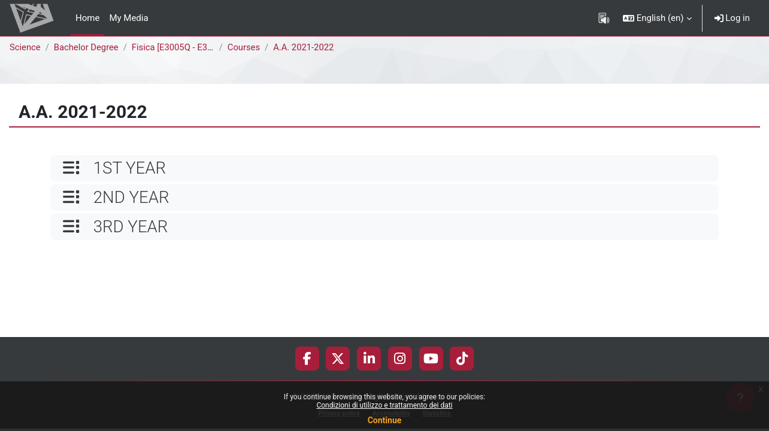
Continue (385, 420)
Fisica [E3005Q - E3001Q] (184, 47)
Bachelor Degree (87, 47)
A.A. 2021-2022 (306, 47)
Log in (732, 18)
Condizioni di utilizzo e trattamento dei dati (384, 405)
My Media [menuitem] (128, 18)
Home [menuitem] (87, 18)
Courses (245, 47)
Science (25, 47)
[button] (657, 18)
